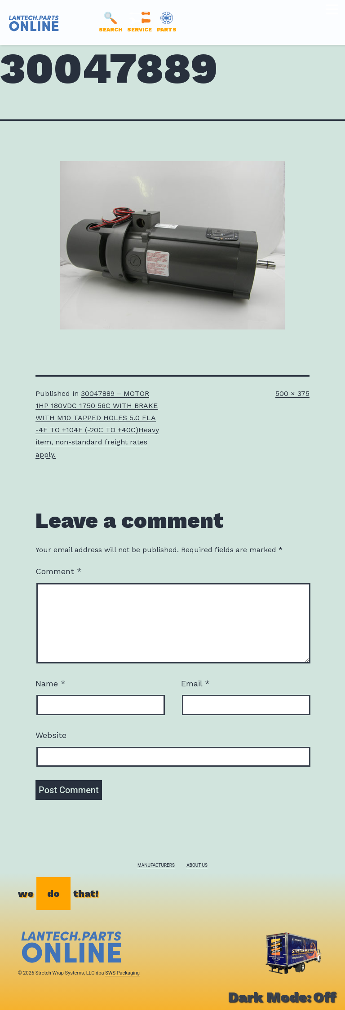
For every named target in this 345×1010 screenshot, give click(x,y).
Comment (58, 571)
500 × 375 (292, 393)
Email (195, 683)
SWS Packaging (122, 973)
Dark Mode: (282, 997)
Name (50, 683)
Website (50, 735)
